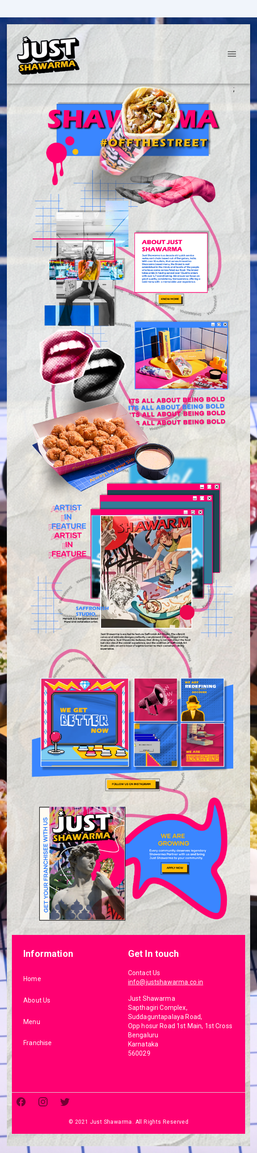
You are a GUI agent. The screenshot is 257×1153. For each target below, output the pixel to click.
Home (32, 978)
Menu (31, 1021)
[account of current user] (232, 54)
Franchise (37, 1042)
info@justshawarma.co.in (165, 982)
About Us (36, 1000)
